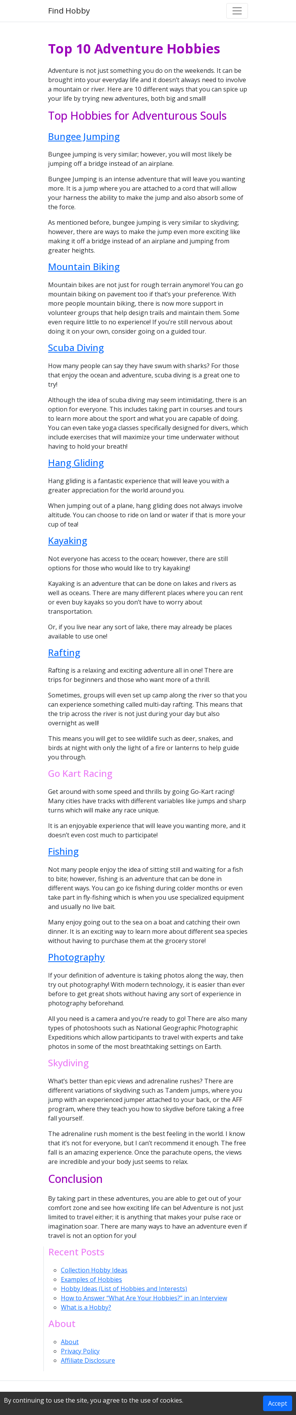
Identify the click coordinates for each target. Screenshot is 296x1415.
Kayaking (67, 540)
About (70, 1342)
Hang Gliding (76, 462)
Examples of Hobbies (91, 1279)
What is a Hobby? (86, 1307)
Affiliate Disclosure (88, 1360)
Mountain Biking (84, 266)
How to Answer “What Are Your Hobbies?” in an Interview (144, 1298)
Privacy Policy (80, 1351)
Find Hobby (69, 10)
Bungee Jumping (84, 136)
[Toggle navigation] (237, 11)
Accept (277, 1403)
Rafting (64, 652)
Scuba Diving (76, 347)
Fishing (63, 851)
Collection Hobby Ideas (94, 1270)
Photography (76, 956)
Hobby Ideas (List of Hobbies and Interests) (124, 1288)
